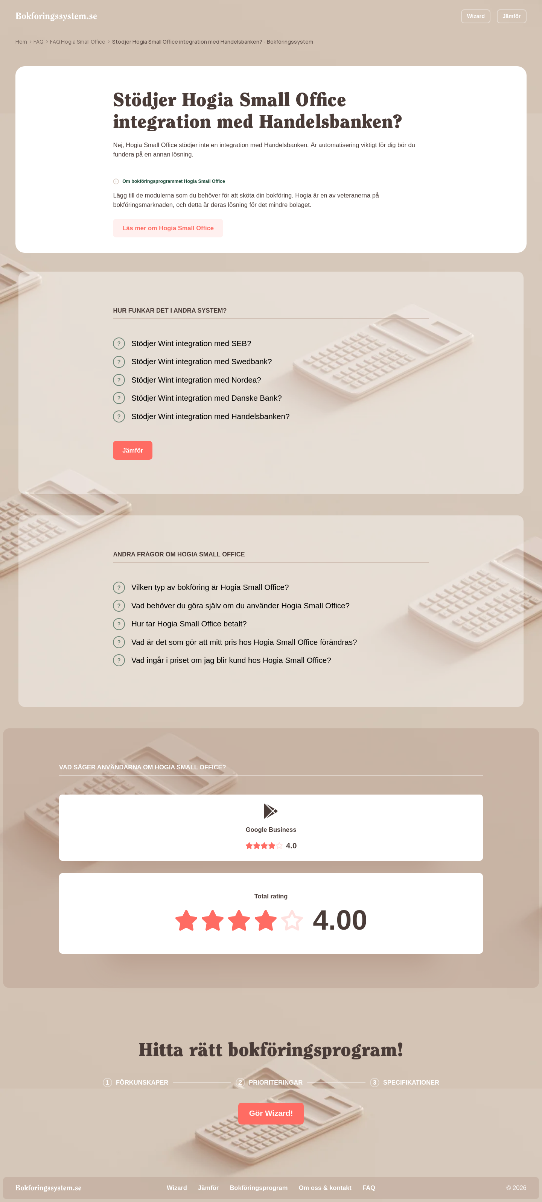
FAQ (38, 41)
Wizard (476, 16)
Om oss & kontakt (325, 1187)
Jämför (511, 16)
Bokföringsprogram (259, 1187)
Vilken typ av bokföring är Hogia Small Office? (210, 587)
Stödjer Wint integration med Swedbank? (201, 361)
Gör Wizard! (271, 1113)
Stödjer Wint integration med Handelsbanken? (210, 416)
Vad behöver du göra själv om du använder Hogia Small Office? (240, 605)
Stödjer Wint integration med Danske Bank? (206, 398)
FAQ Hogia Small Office (77, 41)
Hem (21, 41)
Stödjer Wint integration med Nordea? (196, 379)
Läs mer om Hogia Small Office (168, 228)
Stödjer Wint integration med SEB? (191, 343)
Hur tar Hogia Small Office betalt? (189, 623)
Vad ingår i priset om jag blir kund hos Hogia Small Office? (231, 660)
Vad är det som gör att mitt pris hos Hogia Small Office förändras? (244, 642)
